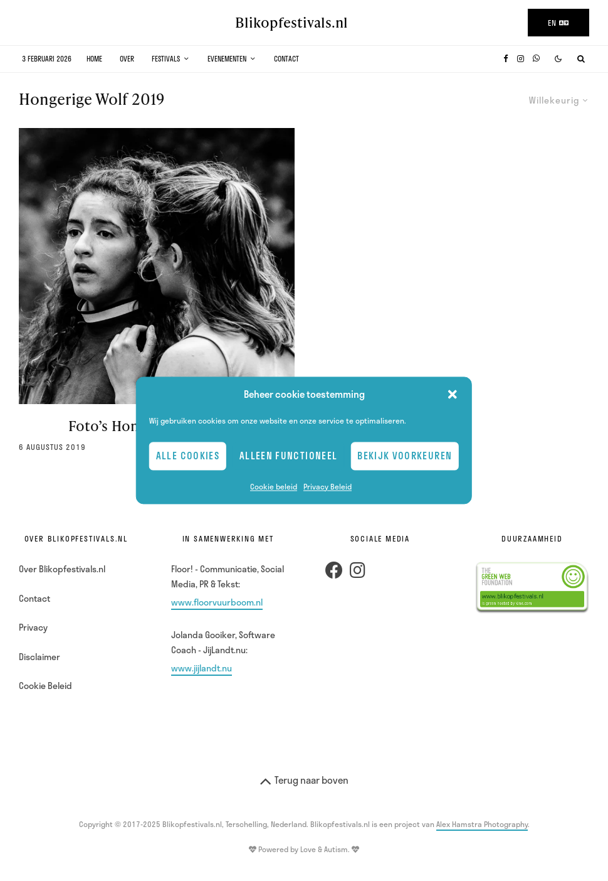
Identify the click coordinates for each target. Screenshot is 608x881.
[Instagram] (520, 58)
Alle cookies (187, 456)
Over (127, 58)
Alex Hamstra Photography (482, 824)
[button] (452, 394)
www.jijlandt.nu (201, 668)
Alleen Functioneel (288, 456)
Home (94, 58)
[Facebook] (506, 58)
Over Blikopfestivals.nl (62, 568)
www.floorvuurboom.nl (217, 602)
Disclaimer (39, 656)
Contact (286, 58)
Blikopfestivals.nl (291, 22)
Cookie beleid (273, 486)
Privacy (33, 627)
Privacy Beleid (327, 486)
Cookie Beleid (45, 685)
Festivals (166, 58)
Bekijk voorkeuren (404, 456)
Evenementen (226, 58)
